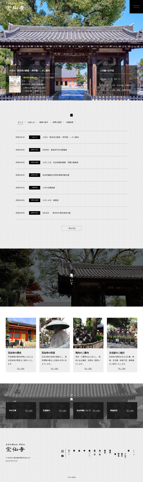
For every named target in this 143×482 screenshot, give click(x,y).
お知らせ (125, 455)
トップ (134, 451)
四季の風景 (119, 453)
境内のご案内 (100, 450)
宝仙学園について (89, 452)
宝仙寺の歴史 (110, 449)
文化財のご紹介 (95, 450)
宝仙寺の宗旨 (105, 449)
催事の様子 (122, 453)
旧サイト (69, 451)
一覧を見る (71, 228)
